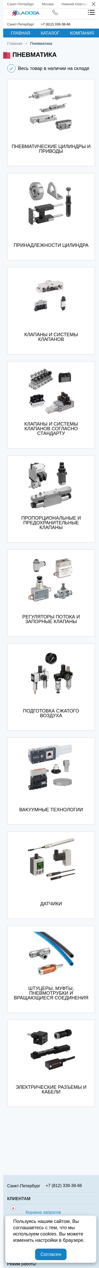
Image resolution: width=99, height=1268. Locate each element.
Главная (20, 33)
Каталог (50, 33)
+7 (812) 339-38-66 (55, 24)
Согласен (50, 1254)
